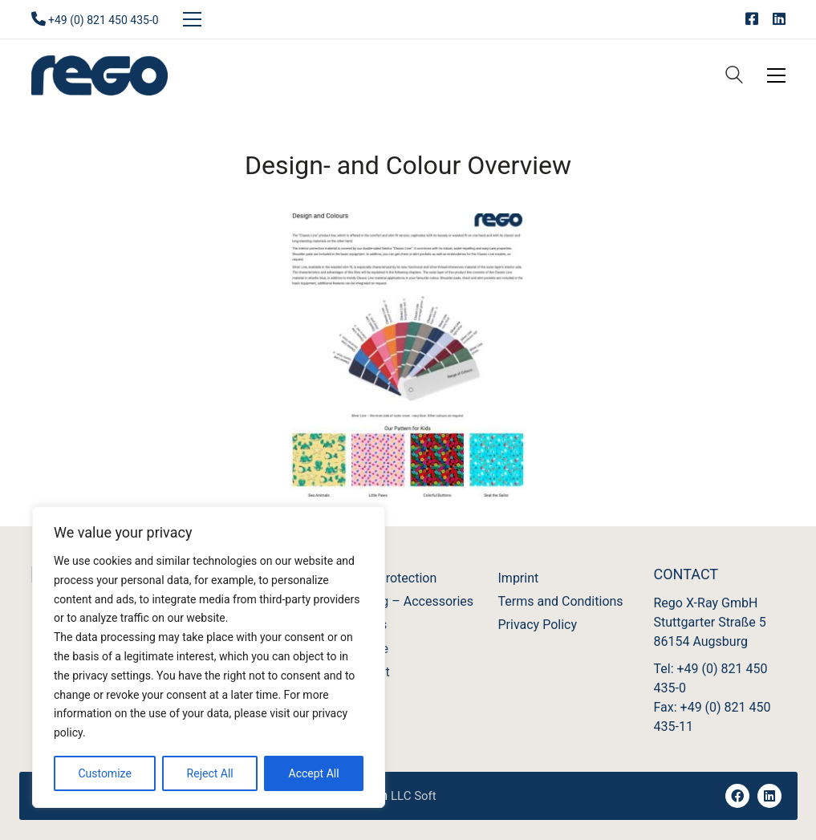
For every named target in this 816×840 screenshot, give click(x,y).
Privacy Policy (538, 624)
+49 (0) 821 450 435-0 (103, 20)
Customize (104, 773)
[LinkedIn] (769, 796)
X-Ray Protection (390, 578)
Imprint (518, 578)
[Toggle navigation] (192, 19)
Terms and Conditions (560, 601)
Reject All (210, 773)
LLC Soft (413, 796)
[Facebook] (737, 796)
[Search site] (734, 76)
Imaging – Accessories (408, 601)
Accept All (314, 773)
